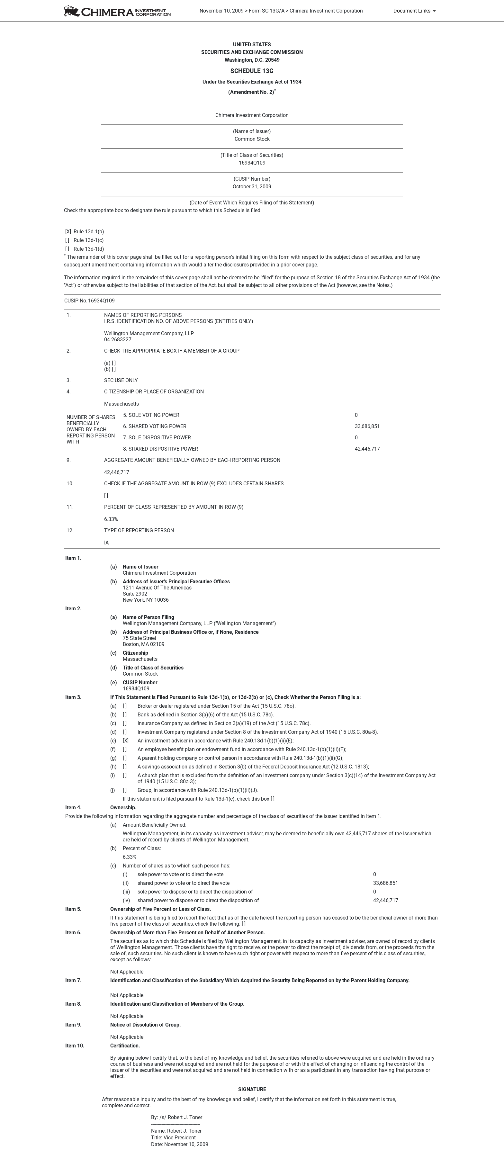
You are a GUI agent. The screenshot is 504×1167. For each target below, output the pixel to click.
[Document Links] (416, 10)
